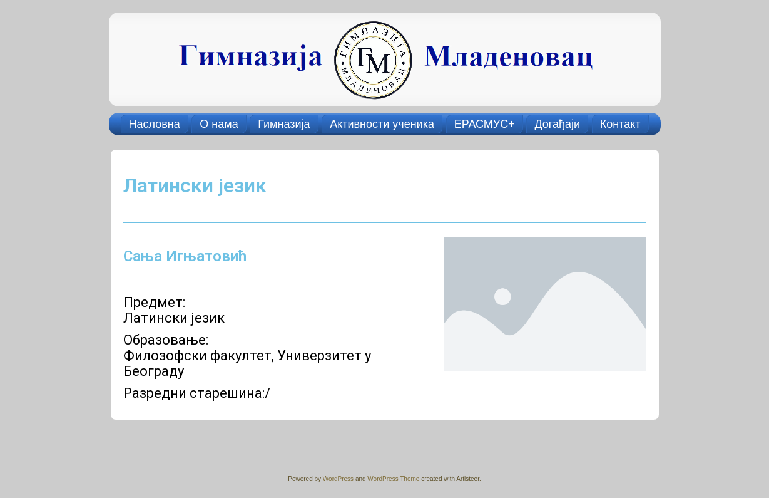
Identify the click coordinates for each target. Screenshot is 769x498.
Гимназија (284, 124)
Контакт (620, 124)
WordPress (338, 478)
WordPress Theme (393, 478)
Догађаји (557, 124)
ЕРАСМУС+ (484, 124)
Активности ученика (382, 124)
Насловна (154, 124)
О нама (219, 124)
